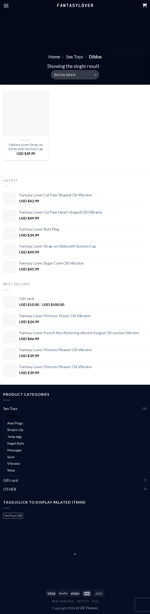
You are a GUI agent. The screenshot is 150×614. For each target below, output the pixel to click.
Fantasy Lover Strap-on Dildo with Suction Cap (26, 146)
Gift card (10, 480)
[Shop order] (75, 74)
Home (54, 56)
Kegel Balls (15, 443)
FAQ (95, 601)
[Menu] (6, 5)
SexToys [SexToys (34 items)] (13, 515)
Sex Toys (74, 56)
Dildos (12, 416)
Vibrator (13, 463)
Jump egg (14, 436)
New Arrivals (63, 601)
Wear (11, 470)
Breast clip (15, 430)
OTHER (9, 489)
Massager (14, 450)
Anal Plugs (15, 423)
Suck (10, 457)
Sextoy (83, 601)
